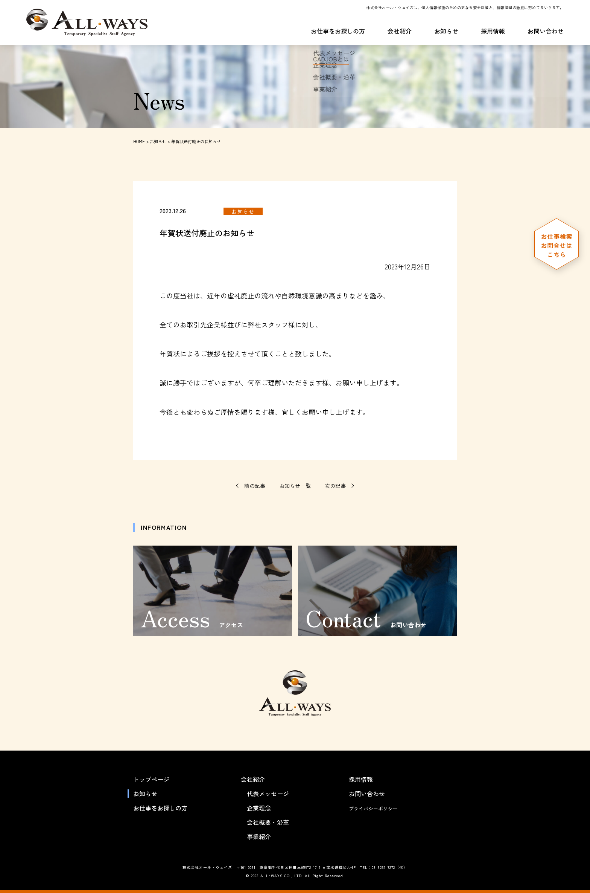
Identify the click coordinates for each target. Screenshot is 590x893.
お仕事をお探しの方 (338, 31)
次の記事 (335, 485)
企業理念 (259, 807)
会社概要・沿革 (268, 822)
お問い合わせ (546, 31)
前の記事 (254, 485)
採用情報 (493, 31)
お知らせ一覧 (295, 485)
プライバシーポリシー (379, 807)
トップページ (151, 779)
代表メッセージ (268, 793)
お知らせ (446, 31)
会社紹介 (400, 31)
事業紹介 (259, 836)
